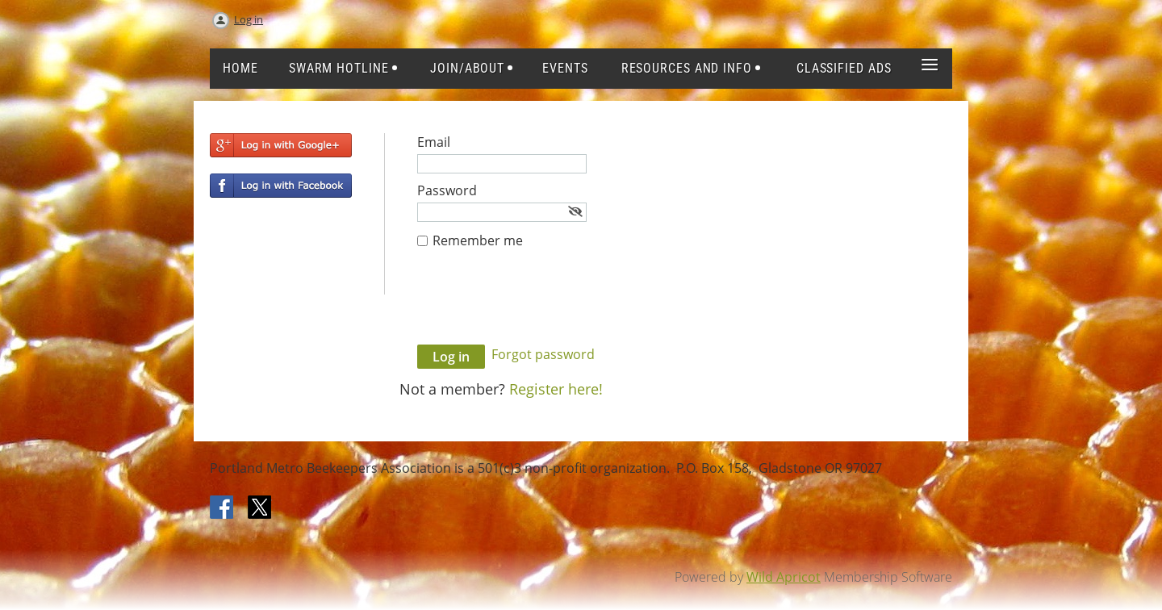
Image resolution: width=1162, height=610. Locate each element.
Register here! (556, 389)
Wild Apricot (783, 577)
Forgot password (543, 354)
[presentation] (540, 305)
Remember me (478, 240)
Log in (248, 19)
